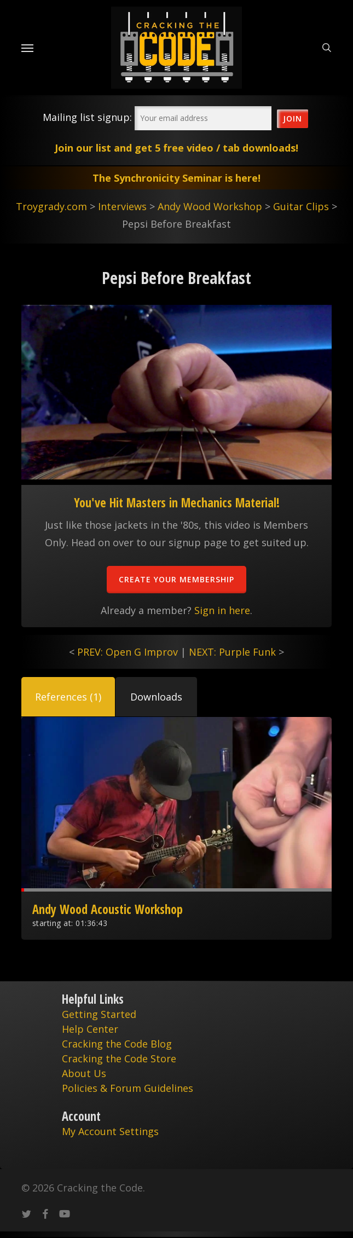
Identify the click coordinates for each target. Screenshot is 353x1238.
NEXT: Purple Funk (232, 651)
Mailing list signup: (87, 117)
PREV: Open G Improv (127, 651)
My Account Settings (110, 1131)
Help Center (90, 1028)
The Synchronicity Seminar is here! (176, 177)
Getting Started (99, 1014)
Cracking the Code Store (119, 1058)
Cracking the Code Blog (117, 1043)
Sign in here (222, 610)
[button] (68, 696)
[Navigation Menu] (27, 47)
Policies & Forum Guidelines (127, 1088)
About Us (84, 1073)
